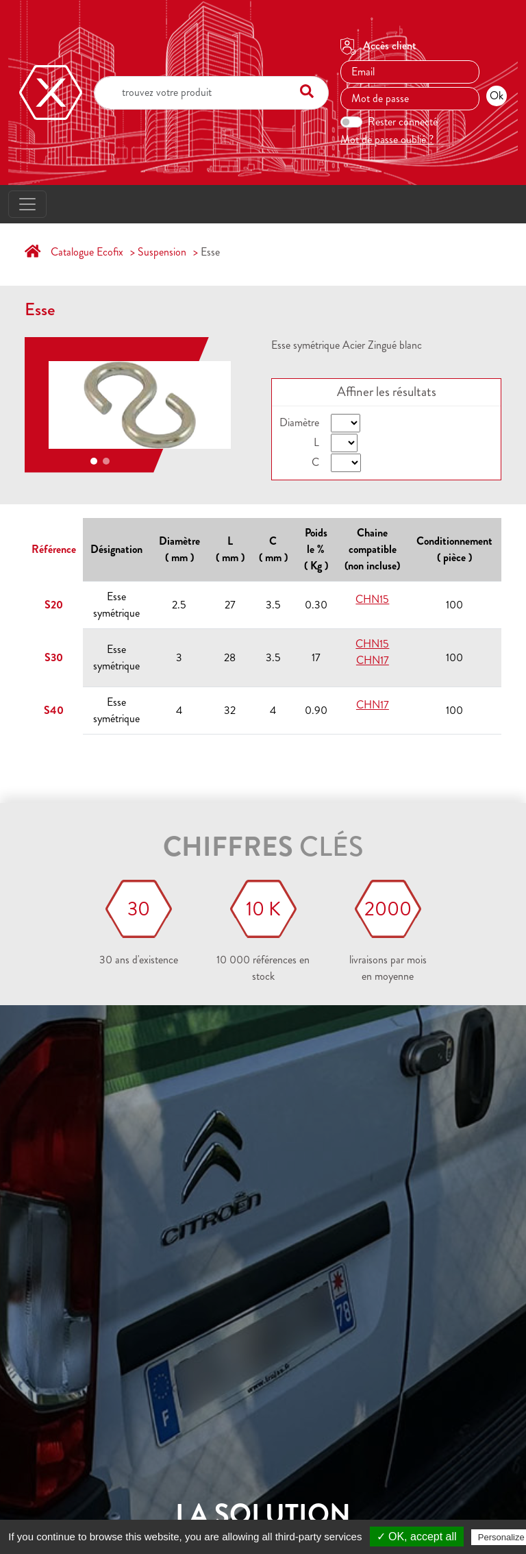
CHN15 (372, 599)
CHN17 (372, 660)
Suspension (162, 252)
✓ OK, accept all (417, 1536)
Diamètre (299, 422)
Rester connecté (403, 122)
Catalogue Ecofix (87, 252)
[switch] (351, 121)
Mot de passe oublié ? (387, 139)
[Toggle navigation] (27, 204)
